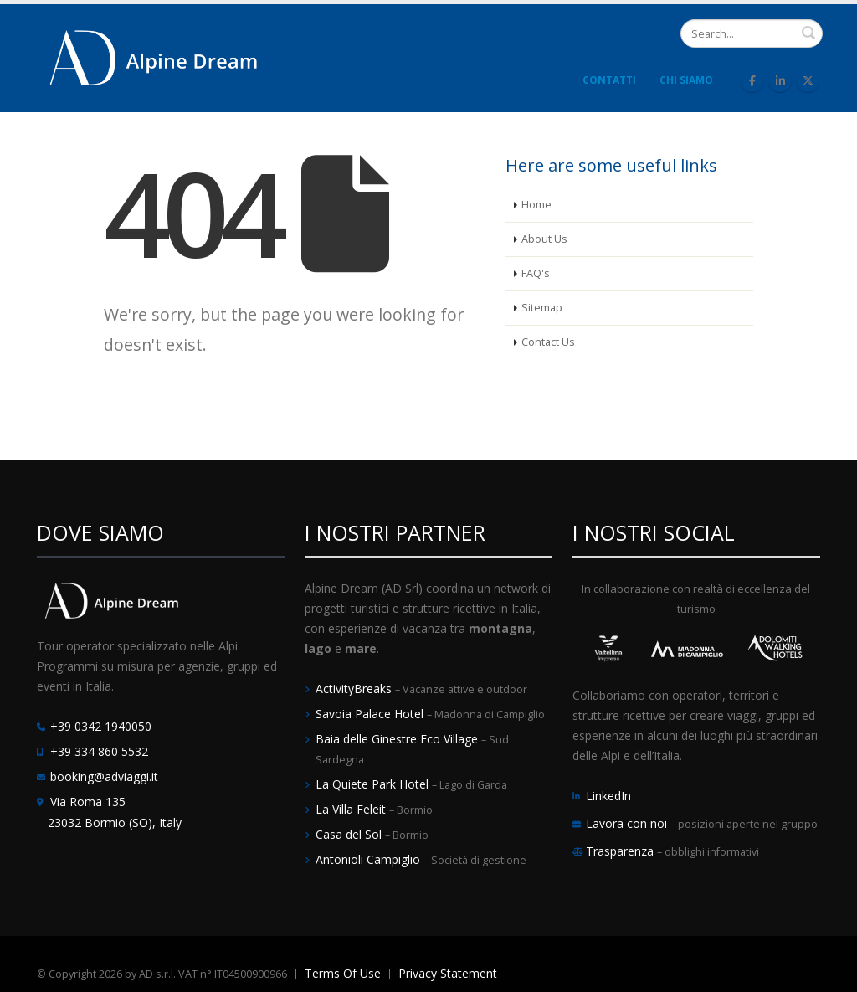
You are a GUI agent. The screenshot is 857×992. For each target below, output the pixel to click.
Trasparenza (621, 851)
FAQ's (535, 273)
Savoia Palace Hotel (371, 714)
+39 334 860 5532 (99, 751)
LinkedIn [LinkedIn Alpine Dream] (608, 796)
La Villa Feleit (352, 809)
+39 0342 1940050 (100, 726)
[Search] (751, 33)
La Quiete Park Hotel (374, 784)
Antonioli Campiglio (369, 859)
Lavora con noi (628, 823)
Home (536, 205)
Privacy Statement (447, 973)
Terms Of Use (343, 973)
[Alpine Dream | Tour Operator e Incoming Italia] (154, 56)
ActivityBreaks (355, 688)
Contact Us (548, 342)
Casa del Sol (350, 834)
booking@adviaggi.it (104, 776)
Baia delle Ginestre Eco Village (398, 739)
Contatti (609, 80)
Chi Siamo (686, 80)
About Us (544, 239)
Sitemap (541, 308)
